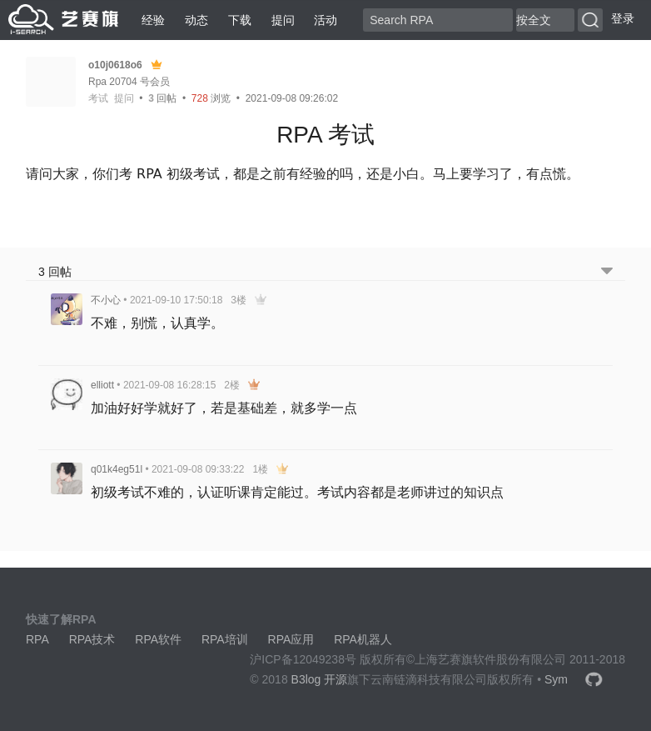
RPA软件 (158, 639)
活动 (325, 20)
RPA (37, 639)
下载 (239, 20)
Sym (556, 679)
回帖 (162, 98)
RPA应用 (291, 639)
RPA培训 (224, 639)
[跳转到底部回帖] (607, 272)
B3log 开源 (319, 679)
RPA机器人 (363, 639)
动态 (196, 20)
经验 (153, 20)
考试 (98, 98)
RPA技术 (92, 639)
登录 (622, 18)
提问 (283, 20)
